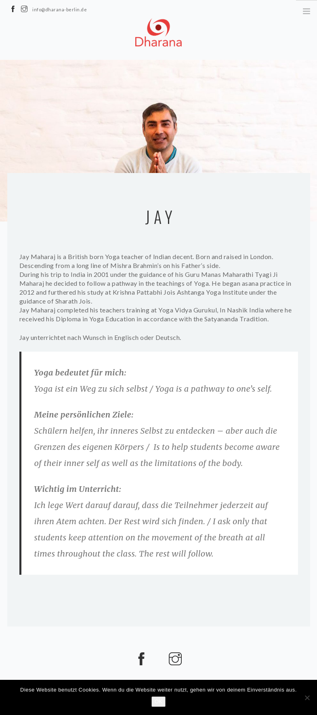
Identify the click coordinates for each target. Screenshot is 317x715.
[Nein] (307, 698)
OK (158, 701)
